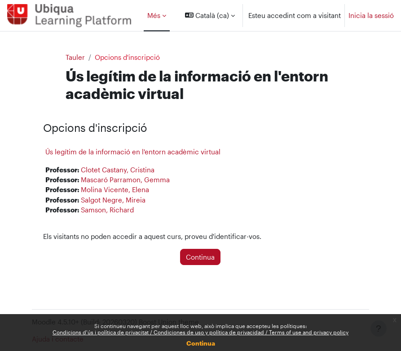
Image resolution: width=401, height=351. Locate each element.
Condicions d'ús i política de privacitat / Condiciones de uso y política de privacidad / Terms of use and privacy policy (200, 332)
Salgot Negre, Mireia (113, 200)
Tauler (75, 57)
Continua (200, 343)
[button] (210, 15)
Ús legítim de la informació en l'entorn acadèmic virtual (132, 152)
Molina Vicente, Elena (115, 189)
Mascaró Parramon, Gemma (125, 180)
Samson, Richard (107, 210)
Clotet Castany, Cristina (117, 170)
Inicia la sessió (371, 15)
